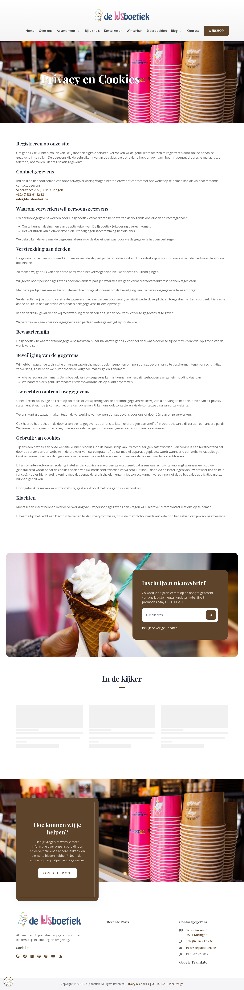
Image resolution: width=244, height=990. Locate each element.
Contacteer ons (57, 873)
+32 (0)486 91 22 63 (30, 194)
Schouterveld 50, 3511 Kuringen (39, 190)
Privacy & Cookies (138, 984)
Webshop (216, 31)
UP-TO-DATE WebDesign (167, 984)
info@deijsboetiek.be (32, 199)
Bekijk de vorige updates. (160, 628)
